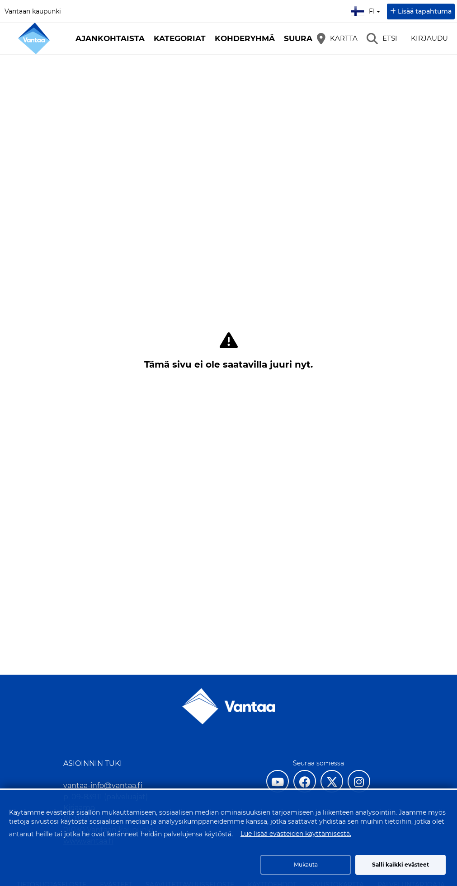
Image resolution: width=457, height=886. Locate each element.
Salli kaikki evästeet (400, 864)
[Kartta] (337, 38)
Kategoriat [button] (180, 38)
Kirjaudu (429, 38)
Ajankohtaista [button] (110, 38)
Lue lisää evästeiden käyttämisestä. (295, 834)
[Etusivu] (34, 38)
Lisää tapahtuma (425, 11)
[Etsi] (382, 38)
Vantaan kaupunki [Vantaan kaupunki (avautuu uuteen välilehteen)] (33, 11)
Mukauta (306, 864)
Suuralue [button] (306, 38)
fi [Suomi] (366, 10)
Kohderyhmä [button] (245, 38)
